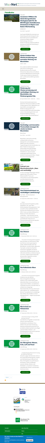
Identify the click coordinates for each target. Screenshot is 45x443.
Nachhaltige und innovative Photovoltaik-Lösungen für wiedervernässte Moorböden (29, 128)
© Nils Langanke (7, 194)
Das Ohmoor (24, 231)
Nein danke (30, 441)
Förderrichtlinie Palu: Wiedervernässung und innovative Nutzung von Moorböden (28, 58)
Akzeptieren (30, 438)
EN (22, 433)
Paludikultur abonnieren (5, 380)
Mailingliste (7, 431)
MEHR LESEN (25, 49)
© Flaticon (6, 59)
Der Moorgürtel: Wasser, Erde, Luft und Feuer (28, 343)
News (23, 431)
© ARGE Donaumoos (8, 21)
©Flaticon (6, 92)
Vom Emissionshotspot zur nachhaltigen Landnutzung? (30, 191)
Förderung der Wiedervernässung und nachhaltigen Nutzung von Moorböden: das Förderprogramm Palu (29, 92)
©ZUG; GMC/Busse (8, 170)
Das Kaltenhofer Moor (28, 267)
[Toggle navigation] (3, 8)
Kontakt (7, 428)
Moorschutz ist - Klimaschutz (25, 307)
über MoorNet (25, 428)
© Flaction (6, 129)
